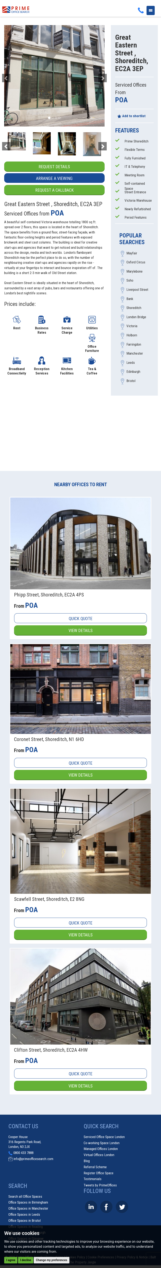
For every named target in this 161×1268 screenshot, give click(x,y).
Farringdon (133, 344)
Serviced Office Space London (104, 1137)
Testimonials (92, 1179)
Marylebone (134, 271)
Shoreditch (133, 308)
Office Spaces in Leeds (24, 1215)
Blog (87, 1161)
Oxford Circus (135, 262)
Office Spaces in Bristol (24, 1221)
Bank (129, 299)
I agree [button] (10, 1260)
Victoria (131, 326)
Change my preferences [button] (51, 1260)
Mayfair (131, 253)
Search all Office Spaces (25, 1197)
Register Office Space (98, 1173)
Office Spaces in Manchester (28, 1209)
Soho (129, 280)
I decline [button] (25, 1260)
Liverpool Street (137, 290)
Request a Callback (54, 190)
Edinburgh (133, 372)
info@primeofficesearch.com (33, 1159)
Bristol (130, 381)
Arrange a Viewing (54, 178)
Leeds (130, 362)
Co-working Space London (101, 1143)
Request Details (54, 166)
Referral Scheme (95, 1167)
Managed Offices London (101, 1149)
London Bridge (136, 317)
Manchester (134, 353)
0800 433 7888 (23, 1153)
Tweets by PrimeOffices (100, 1185)
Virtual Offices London (99, 1155)
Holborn (131, 335)
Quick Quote (80, 618)
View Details (80, 630)
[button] (11, 76)
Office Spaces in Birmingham (28, 1203)
